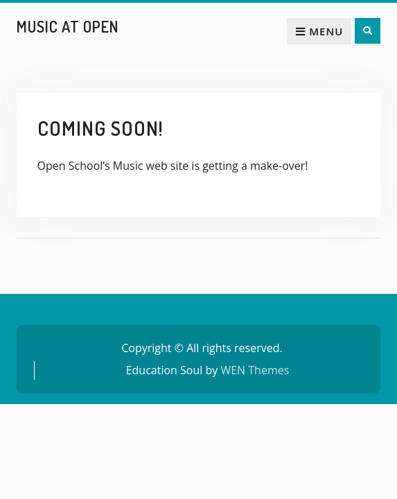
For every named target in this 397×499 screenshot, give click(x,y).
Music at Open (67, 26)
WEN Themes (254, 370)
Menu (319, 31)
